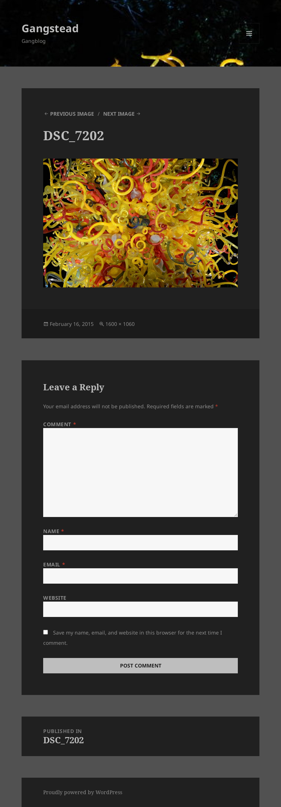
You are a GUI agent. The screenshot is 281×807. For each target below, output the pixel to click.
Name (53, 531)
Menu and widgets (249, 43)
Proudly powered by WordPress (82, 792)
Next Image (119, 113)
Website (55, 597)
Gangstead (50, 28)
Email (54, 564)
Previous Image (72, 113)
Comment (59, 424)
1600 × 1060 (120, 323)
